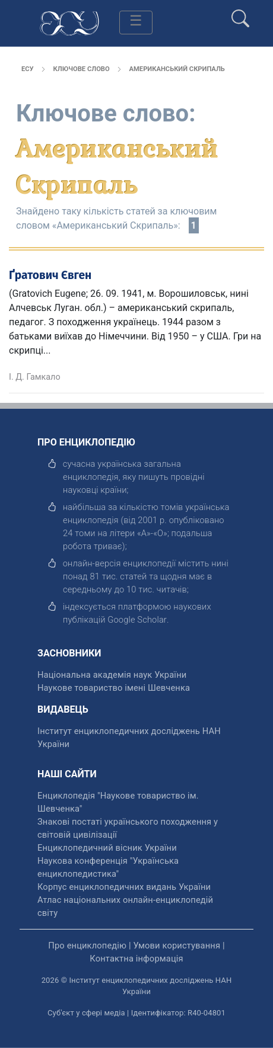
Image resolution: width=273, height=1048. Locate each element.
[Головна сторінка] (69, 22)
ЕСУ (27, 69)
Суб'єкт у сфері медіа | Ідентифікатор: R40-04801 (136, 1012)
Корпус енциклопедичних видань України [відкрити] (124, 887)
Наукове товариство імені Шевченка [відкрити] (113, 687)
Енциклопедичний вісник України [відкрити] (107, 847)
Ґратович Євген (50, 275)
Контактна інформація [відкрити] (136, 958)
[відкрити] (137, 619)
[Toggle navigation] (136, 22)
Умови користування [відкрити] (176, 945)
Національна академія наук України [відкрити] (111, 674)
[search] (240, 13)
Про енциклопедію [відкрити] (87, 945)
